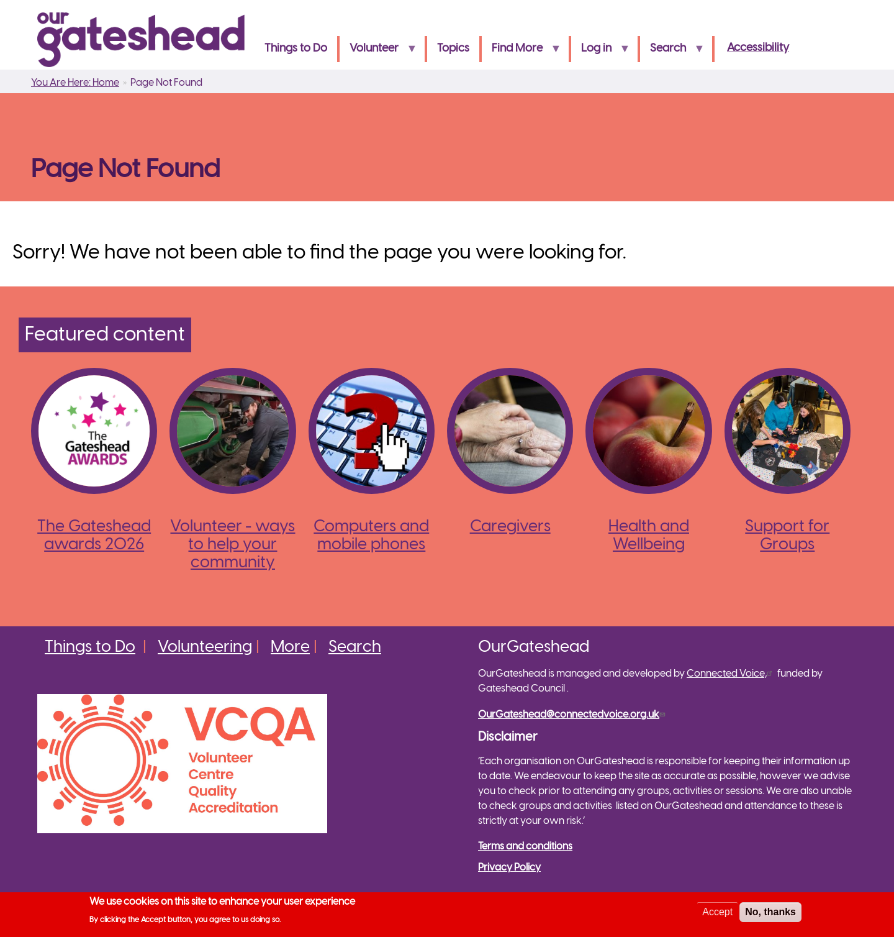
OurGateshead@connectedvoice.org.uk (573, 715)
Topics (453, 49)
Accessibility (758, 48)
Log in (600, 52)
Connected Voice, (731, 674)
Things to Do (295, 49)
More (290, 647)
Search (672, 52)
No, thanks (770, 913)
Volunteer (378, 52)
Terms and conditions (525, 846)
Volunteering (205, 647)
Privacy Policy (509, 867)
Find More (521, 52)
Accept (717, 913)
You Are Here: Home (75, 83)
